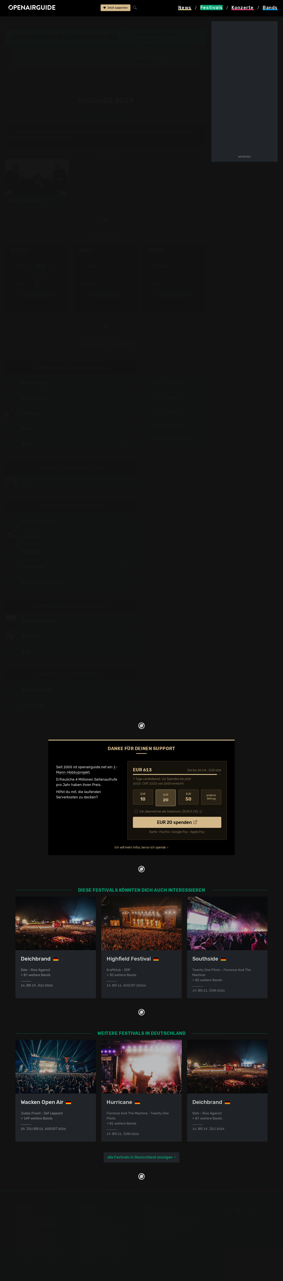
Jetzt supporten (115, 8)
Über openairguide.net (163, 1214)
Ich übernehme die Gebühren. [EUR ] (169, 810)
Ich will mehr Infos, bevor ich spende (140, 846)
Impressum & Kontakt (162, 1236)
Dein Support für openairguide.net (172, 1220)
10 (143, 797)
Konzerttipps (90, 1214)
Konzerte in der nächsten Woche (107, 1230)
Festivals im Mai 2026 (33, 1236)
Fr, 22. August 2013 (177, 384)
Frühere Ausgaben (150, 58)
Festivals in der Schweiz (35, 1220)
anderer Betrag (211, 797)
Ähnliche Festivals (102, 62)
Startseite (13, 22)
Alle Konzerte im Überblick (101, 1257)
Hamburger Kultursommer (91, 22)
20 (166, 797)
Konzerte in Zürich (95, 1220)
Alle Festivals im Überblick (37, 1257)
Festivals (33, 22)
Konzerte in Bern (93, 1225)
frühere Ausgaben (130, 22)
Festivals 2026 (27, 1230)
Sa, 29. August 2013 (177, 425)
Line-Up (25, 58)
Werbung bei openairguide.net (169, 1225)
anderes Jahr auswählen (105, 115)
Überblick (72, 58)
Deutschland (56, 22)
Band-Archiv (146, 62)
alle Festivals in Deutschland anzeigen (139, 1158)
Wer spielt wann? (32, 62)
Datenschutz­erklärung (162, 1230)
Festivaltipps (26, 1214)
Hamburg (145, 39)
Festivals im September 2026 (39, 1252)
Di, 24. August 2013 (177, 398)
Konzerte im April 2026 (99, 1236)
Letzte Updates (99, 58)
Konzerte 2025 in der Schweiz (105, 1246)
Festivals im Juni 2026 (34, 1241)
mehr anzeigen (36, 294)
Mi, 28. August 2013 (177, 411)
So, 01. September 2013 (177, 439)
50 (188, 797)
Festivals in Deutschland (35, 1225)
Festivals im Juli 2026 (33, 1246)
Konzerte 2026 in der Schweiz (105, 1252)
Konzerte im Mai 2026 (98, 1241)
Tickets (69, 62)
